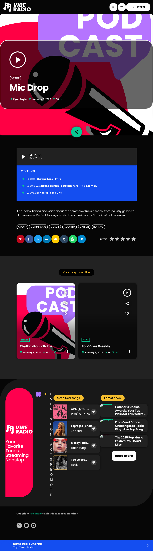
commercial (38, 232)
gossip (55, 232)
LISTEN (138, 7)
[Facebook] (33, 531)
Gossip (15, 80)
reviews (98, 232)
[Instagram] (26, 531)
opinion (84, 232)
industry (69, 232)
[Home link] (17, 7)
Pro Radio (36, 519)
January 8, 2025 (40, 102)
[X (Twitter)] (19, 531)
